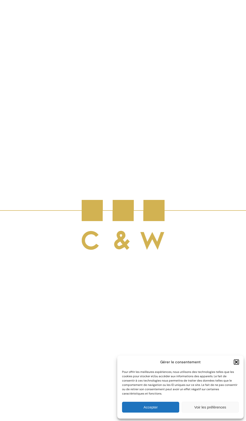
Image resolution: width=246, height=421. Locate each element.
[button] (236, 362)
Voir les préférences (210, 407)
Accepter (150, 407)
